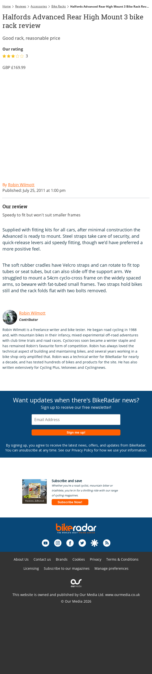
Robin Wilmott (32, 313)
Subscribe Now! (70, 502)
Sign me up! (76, 432)
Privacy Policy (82, 450)
